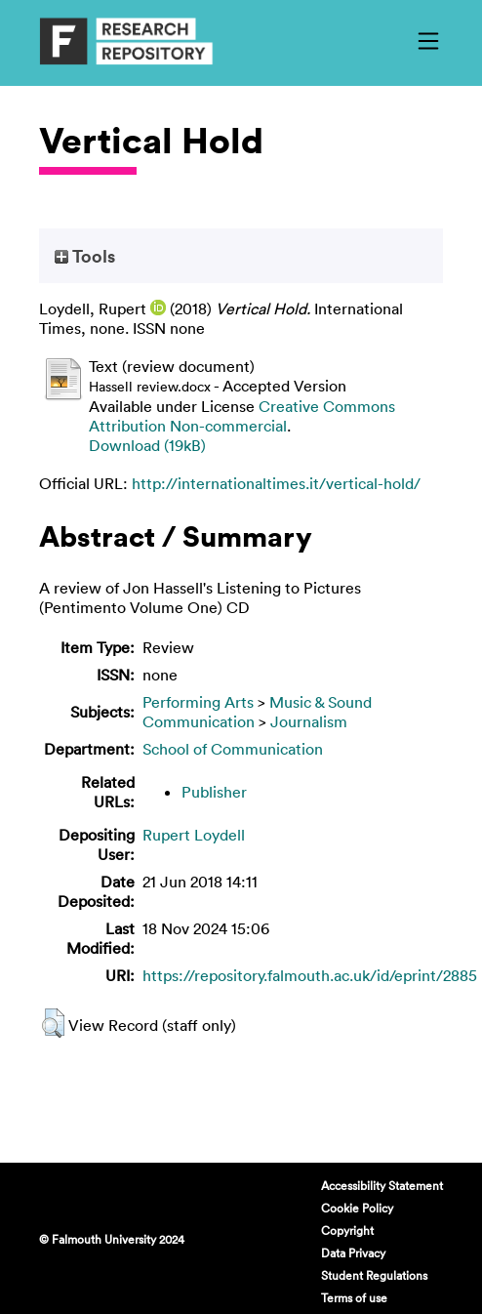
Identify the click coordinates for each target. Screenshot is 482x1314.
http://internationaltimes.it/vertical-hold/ (276, 483)
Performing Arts (198, 702)
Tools (85, 255)
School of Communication (232, 749)
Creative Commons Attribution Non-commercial (242, 415)
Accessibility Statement (382, 1185)
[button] (53, 1023)
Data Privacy (353, 1252)
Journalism (308, 721)
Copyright (347, 1230)
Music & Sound (320, 702)
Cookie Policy (357, 1207)
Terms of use (354, 1297)
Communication (198, 721)
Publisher (214, 791)
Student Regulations (374, 1275)
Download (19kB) (147, 445)
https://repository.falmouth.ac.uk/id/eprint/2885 (309, 975)
